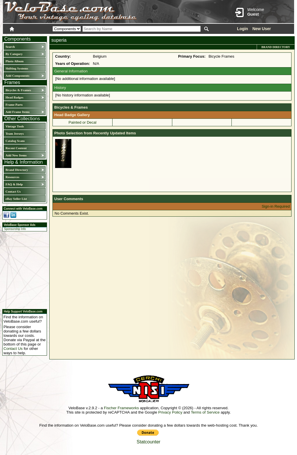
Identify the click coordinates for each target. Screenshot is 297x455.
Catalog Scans (15, 140)
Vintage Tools (15, 126)
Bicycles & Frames (19, 90)
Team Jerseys (15, 133)
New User (261, 28)
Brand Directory (17, 169)
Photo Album (14, 61)
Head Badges (14, 97)
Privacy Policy (170, 412)
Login (242, 28)
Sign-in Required (276, 206)
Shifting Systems (17, 68)
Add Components (17, 75)
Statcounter (148, 441)
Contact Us (13, 191)
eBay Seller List (16, 198)
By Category (14, 54)
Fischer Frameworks (121, 408)
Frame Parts (14, 104)
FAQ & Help (14, 184)
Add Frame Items (18, 112)
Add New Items (16, 155)
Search (10, 46)
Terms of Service (205, 412)
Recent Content (16, 148)
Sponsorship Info (15, 229)
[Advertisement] (23, 269)
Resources (12, 177)
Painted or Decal (82, 122)
